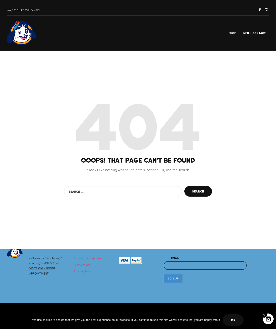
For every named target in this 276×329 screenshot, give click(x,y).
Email (175, 257)
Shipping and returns (87, 258)
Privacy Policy (83, 271)
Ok (233, 320)
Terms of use (82, 265)
